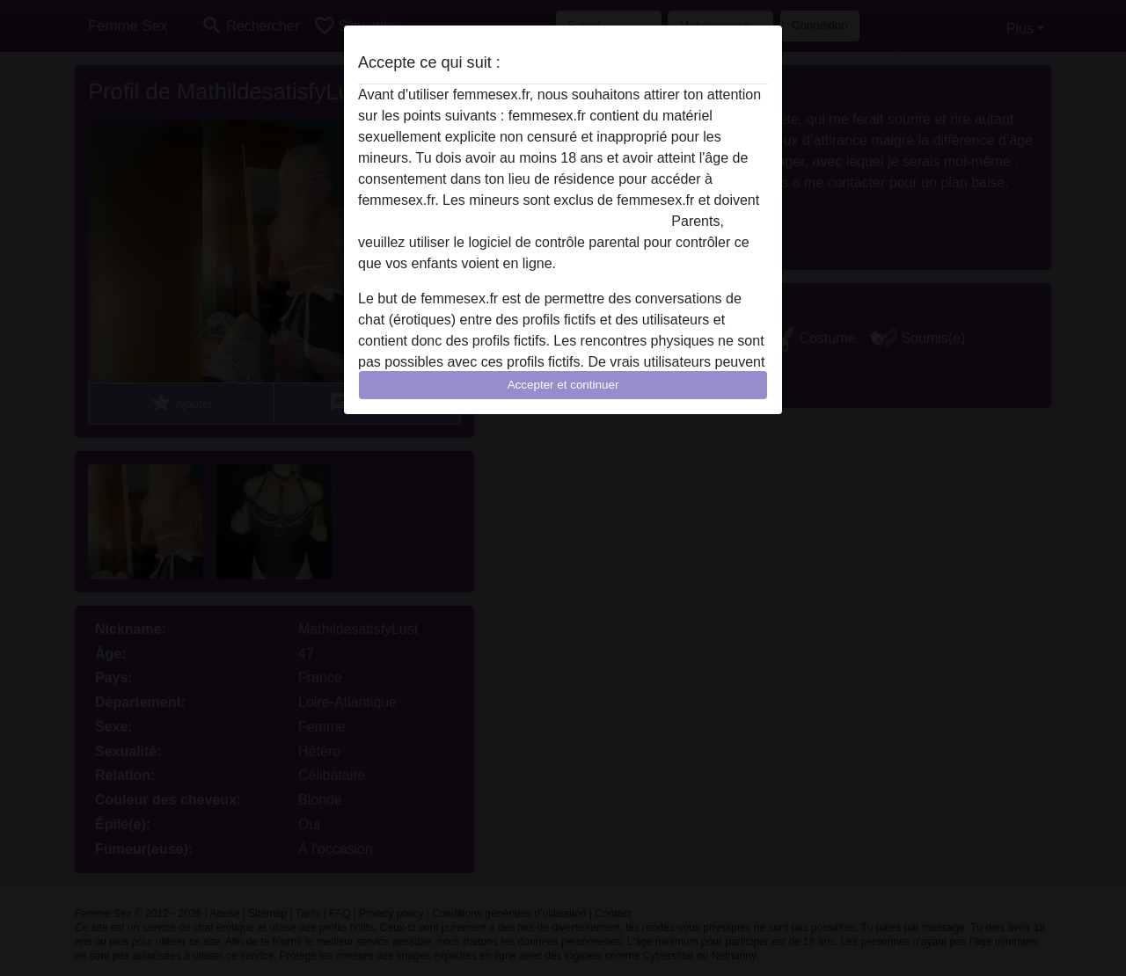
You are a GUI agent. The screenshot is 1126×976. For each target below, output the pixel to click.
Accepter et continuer (563, 384)
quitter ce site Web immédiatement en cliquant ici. (513, 221)
